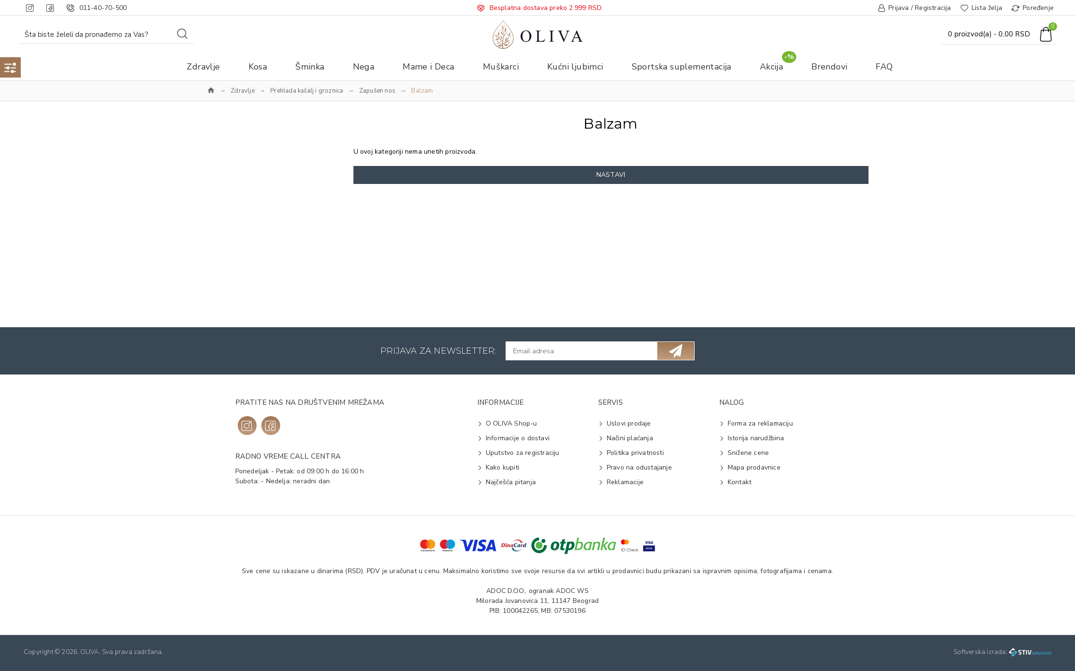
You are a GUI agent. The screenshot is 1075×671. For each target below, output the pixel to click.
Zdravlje (243, 91)
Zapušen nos (377, 91)
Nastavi (610, 174)
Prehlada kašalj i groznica (306, 91)
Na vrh (232, 203)
